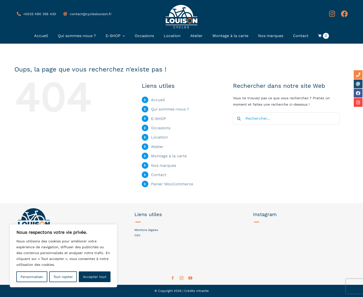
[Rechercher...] (286, 118)
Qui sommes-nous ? (170, 109)
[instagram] (181, 278)
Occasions (160, 128)
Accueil (158, 100)
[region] (63, 255)
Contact (158, 174)
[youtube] (190, 278)
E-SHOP (158, 118)
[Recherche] (239, 118)
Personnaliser (31, 277)
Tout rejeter (63, 277)
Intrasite (202, 291)
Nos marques (163, 165)
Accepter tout (94, 277)
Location (159, 137)
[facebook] (173, 278)
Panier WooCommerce (172, 184)
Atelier (157, 146)
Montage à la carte (169, 156)
